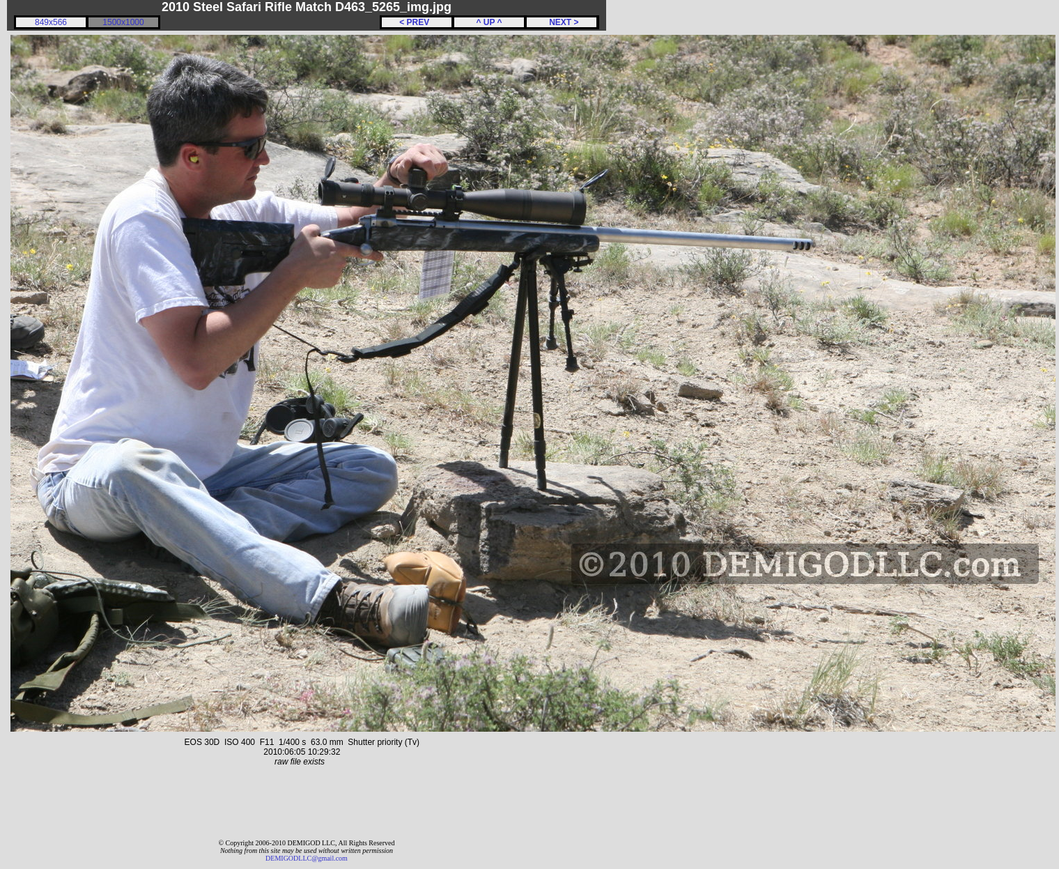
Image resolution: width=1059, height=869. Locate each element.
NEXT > (561, 22)
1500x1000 (123, 22)
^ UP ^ (489, 22)
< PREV (416, 22)
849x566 (51, 22)
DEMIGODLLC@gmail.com (306, 858)
